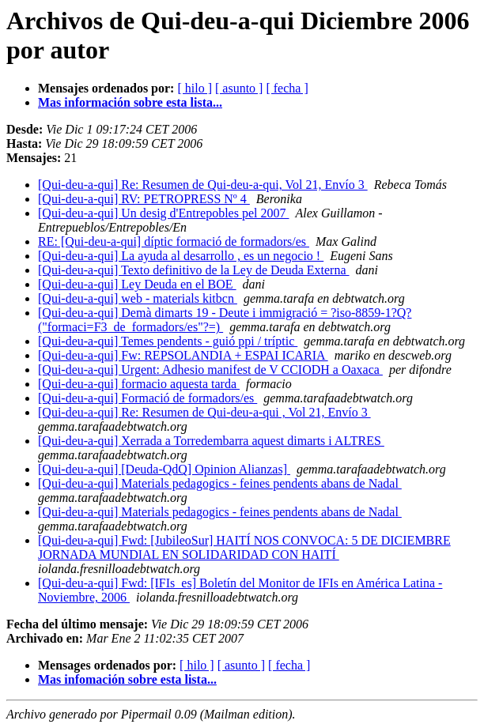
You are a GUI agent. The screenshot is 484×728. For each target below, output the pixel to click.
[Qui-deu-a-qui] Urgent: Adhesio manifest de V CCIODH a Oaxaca (210, 369)
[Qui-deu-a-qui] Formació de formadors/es (147, 398)
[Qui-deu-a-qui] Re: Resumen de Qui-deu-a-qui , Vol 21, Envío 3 (204, 412)
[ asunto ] (239, 88)
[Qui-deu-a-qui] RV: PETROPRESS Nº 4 (144, 199)
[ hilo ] (194, 88)
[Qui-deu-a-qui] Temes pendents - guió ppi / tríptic (167, 341)
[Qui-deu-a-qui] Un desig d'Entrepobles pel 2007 (163, 213)
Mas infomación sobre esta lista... (127, 679)
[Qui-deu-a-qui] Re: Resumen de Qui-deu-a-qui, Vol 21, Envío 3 (203, 184)
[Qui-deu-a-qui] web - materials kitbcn (137, 298)
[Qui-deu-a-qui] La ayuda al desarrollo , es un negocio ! (180, 255)
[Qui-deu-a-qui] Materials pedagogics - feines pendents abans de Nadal (220, 483)
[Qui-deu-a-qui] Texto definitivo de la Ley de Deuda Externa (194, 270)
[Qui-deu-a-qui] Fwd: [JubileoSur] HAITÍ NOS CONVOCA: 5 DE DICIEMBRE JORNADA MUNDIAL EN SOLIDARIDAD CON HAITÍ (244, 547)
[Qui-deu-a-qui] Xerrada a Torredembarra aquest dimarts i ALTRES (211, 440)
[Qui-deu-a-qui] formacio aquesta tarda (139, 383)
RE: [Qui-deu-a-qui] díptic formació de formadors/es (173, 241)
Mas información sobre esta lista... (130, 102)
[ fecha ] (287, 88)
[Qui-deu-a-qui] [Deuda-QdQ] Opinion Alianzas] (164, 469)
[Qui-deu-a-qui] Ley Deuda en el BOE (137, 284)
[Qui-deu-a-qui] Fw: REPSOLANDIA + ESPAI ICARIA (183, 355)
